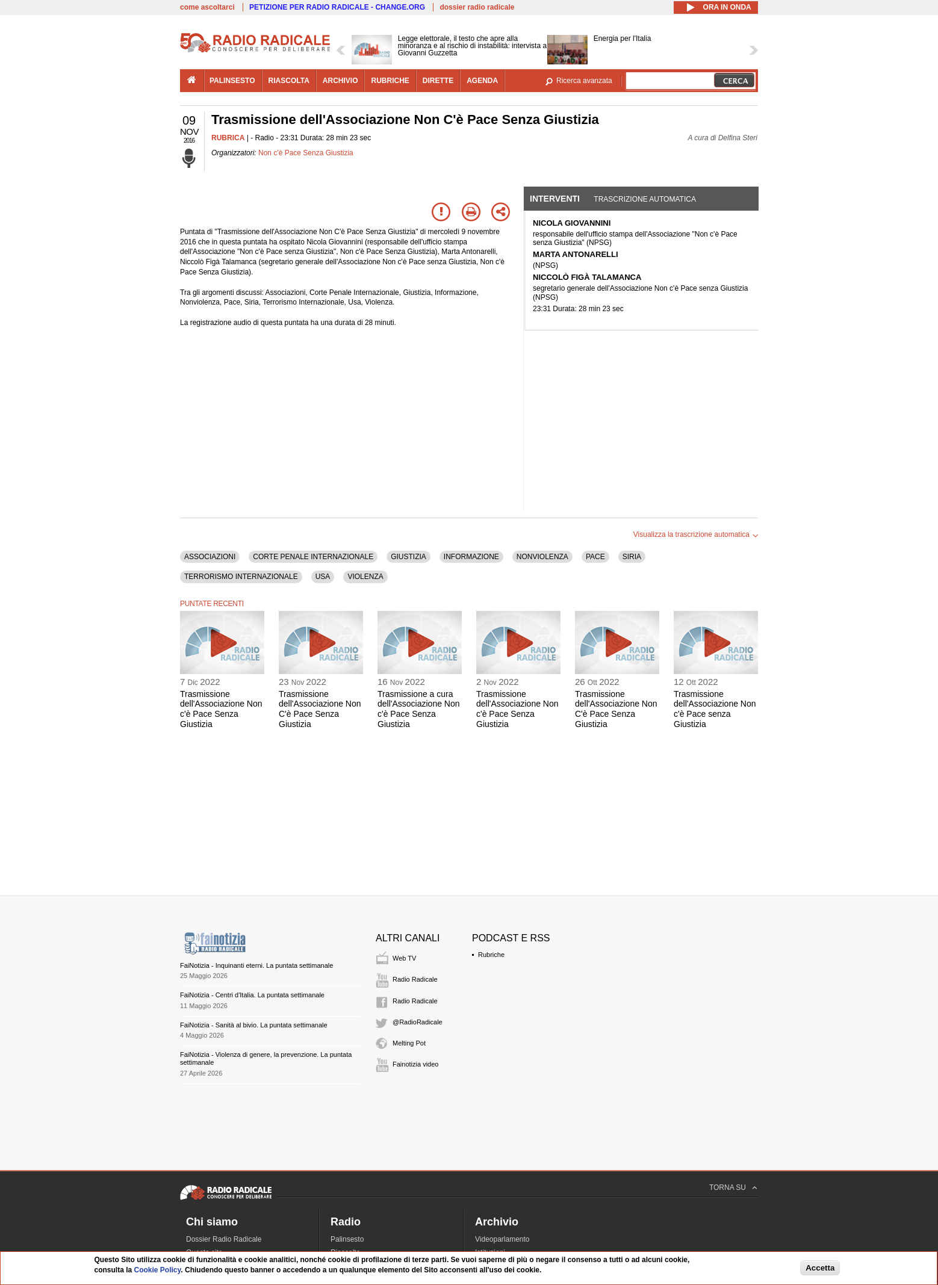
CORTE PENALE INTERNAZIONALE (313, 557)
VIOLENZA (365, 576)
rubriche (390, 80)
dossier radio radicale (476, 7)
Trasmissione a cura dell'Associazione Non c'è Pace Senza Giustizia (418, 709)
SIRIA (632, 557)
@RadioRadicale (418, 1022)
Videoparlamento (502, 1239)
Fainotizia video (415, 1064)
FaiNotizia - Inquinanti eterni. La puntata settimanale (256, 965)
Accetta (820, 1267)
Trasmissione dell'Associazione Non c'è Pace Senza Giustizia (221, 709)
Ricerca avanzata (584, 80)
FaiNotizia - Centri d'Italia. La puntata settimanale (252, 995)
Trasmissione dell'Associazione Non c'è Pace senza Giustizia (715, 709)
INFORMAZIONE (471, 557)
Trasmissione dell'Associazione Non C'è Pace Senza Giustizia (320, 709)
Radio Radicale (415, 979)
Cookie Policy (157, 1270)
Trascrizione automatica (645, 199)
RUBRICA (227, 138)
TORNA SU (727, 1187)
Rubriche (491, 954)
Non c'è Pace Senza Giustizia (305, 153)
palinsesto (232, 80)
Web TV (404, 958)
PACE (595, 557)
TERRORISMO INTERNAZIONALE (241, 576)
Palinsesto (347, 1239)
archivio (340, 80)
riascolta (289, 80)
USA (323, 576)
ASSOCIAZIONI (209, 557)
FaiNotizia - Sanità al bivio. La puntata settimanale (254, 1025)
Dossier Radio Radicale (223, 1239)
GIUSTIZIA (408, 557)
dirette (438, 80)
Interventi (555, 198)
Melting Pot (409, 1043)
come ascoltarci (207, 7)
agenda (482, 80)
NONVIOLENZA (542, 557)
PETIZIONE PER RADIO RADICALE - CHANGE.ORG (337, 7)
